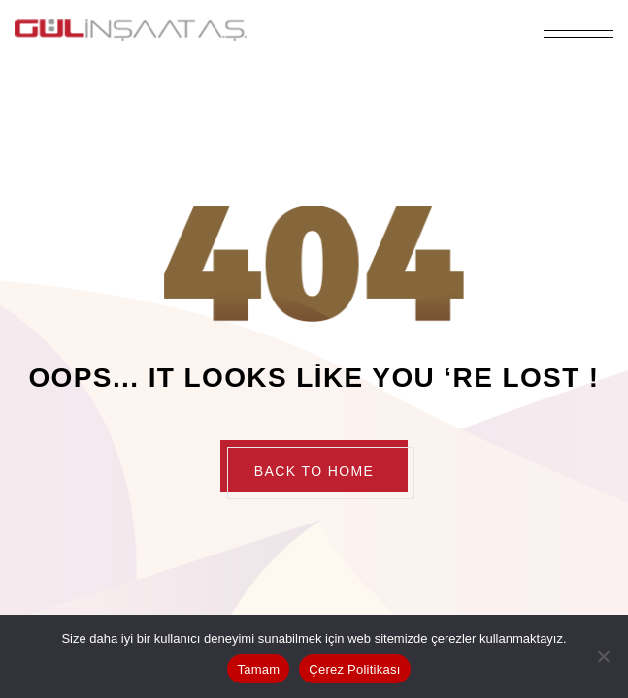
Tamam (258, 669)
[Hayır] (603, 656)
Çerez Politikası (354, 669)
